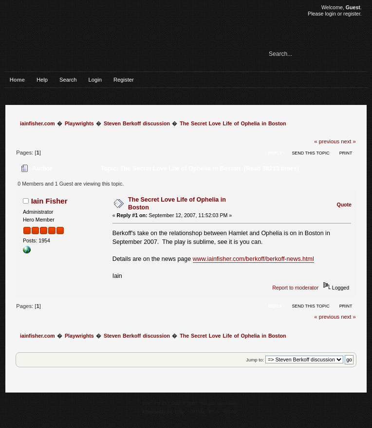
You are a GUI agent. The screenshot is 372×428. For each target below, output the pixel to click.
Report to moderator (295, 288)
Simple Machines (219, 403)
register (351, 14)
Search (68, 80)
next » (348, 141)
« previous (326, 141)
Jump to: (255, 359)
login (330, 14)
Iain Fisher (49, 201)
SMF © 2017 (184, 403)
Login (95, 80)
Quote (344, 204)
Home (17, 80)
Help (42, 80)
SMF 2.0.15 (154, 403)
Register (123, 80)
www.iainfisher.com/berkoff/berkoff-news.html (253, 259)
